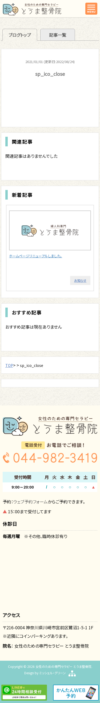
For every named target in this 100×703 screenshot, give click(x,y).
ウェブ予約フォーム (30, 501)
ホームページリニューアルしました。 (35, 255)
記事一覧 (57, 35)
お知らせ (80, 280)
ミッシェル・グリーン (52, 673)
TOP (9, 365)
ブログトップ (20, 35)
